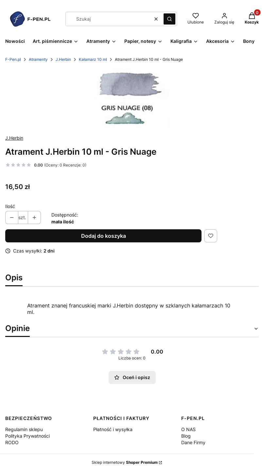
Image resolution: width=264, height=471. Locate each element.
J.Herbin (63, 59)
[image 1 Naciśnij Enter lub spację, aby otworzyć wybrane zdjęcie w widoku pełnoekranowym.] (132, 98)
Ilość (10, 206)
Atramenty (38, 59)
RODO (12, 442)
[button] (169, 19)
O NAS (188, 429)
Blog (186, 436)
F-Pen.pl (13, 59)
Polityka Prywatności (27, 436)
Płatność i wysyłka (112, 429)
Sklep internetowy (125, 462)
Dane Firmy (193, 442)
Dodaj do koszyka (103, 236)
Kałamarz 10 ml (93, 59)
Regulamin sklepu (24, 429)
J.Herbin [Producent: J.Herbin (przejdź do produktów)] (14, 138)
